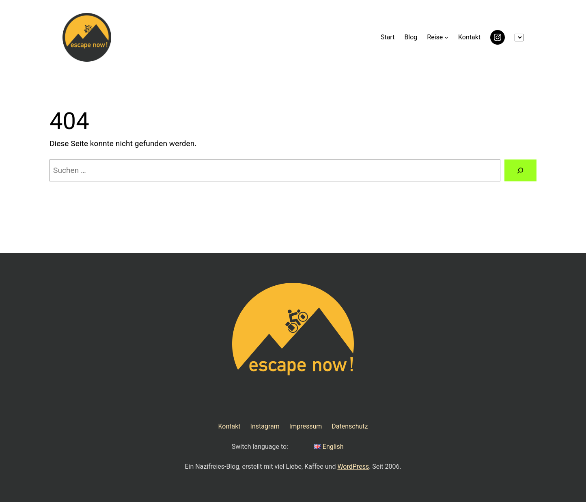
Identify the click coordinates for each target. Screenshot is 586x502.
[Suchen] (520, 170)
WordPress (353, 466)
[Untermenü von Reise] (446, 37)
